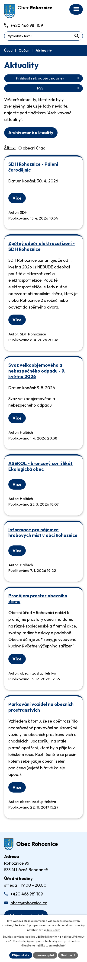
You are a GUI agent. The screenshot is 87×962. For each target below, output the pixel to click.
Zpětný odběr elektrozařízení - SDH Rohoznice (41, 246)
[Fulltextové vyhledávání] (43, 36)
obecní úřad (34, 148)
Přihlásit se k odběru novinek (48, 78)
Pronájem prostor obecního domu (37, 598)
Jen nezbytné (45, 955)
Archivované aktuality (30, 132)
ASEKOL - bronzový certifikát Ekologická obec (40, 466)
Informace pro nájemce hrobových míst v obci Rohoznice (42, 532)
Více (17, 198)
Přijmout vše (20, 955)
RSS (59, 88)
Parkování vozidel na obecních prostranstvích (41, 707)
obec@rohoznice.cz (28, 902)
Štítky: (10, 147)
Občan (24, 50)
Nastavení (68, 955)
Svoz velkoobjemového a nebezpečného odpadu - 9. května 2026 (36, 370)
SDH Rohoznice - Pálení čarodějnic (33, 167)
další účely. (53, 930)
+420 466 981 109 (26, 894)
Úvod (8, 50)
